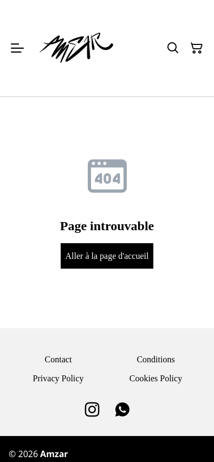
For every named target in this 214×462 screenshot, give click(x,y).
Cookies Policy (155, 378)
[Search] (173, 48)
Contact (58, 359)
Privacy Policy (58, 378)
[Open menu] (17, 48)
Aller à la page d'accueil (107, 256)
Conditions (155, 359)
